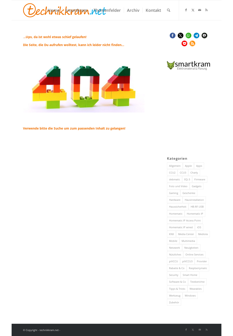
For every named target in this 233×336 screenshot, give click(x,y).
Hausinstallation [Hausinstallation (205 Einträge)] (194, 199)
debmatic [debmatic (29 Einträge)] (174, 179)
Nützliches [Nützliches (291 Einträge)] (175, 254)
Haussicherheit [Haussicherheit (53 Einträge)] (177, 206)
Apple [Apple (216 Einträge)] (188, 165)
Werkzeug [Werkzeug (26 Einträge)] (174, 295)
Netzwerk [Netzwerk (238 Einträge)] (174, 247)
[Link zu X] (193, 10)
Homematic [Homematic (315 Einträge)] (175, 213)
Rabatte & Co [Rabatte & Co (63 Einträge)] (177, 268)
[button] (172, 35)
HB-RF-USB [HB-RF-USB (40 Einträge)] (197, 206)
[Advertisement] (200, 113)
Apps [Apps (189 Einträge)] (199, 165)
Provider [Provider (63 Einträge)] (202, 261)
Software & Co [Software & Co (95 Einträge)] (177, 281)
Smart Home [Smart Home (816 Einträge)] (190, 275)
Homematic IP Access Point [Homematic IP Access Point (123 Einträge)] (185, 220)
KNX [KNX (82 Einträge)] (171, 234)
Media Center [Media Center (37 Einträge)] (186, 234)
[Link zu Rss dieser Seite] (206, 10)
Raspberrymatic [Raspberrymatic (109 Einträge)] (198, 268)
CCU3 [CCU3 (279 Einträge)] (183, 172)
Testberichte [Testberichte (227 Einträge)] (197, 281)
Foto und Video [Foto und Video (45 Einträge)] (178, 186)
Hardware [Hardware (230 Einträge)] (174, 199)
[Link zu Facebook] (186, 10)
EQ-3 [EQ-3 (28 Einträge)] (187, 179)
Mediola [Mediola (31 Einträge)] (203, 234)
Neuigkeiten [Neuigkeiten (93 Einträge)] (191, 247)
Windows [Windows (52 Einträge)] (190, 295)
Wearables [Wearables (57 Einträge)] (196, 288)
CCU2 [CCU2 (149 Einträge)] (172, 172)
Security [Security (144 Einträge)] (173, 275)
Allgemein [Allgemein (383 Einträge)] (175, 165)
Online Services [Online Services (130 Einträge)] (194, 254)
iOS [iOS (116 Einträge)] (199, 227)
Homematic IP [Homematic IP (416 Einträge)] (195, 213)
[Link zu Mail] (199, 10)
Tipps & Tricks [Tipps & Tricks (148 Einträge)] (177, 288)
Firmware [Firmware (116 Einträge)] (199, 179)
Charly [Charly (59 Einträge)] (194, 172)
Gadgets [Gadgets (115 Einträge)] (196, 186)
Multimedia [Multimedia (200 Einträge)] (188, 241)
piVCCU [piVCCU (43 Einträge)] (173, 261)
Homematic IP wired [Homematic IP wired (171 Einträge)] (181, 227)
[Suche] (168, 10)
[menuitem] (53, 10)
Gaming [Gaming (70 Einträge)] (173, 193)
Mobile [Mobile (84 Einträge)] (173, 241)
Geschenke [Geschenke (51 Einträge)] (188, 193)
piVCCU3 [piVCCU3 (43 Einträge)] (187, 261)
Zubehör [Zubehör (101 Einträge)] (174, 302)
